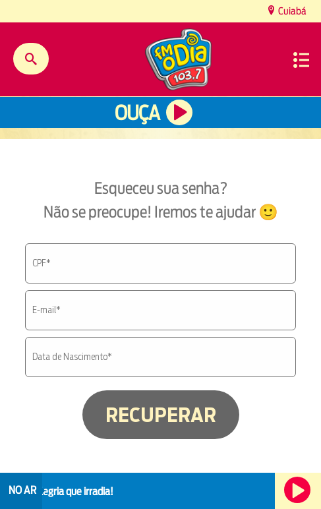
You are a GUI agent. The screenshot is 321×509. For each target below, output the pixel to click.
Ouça (137, 113)
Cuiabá (291, 10)
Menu (301, 60)
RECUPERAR (160, 415)
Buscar (31, 59)
